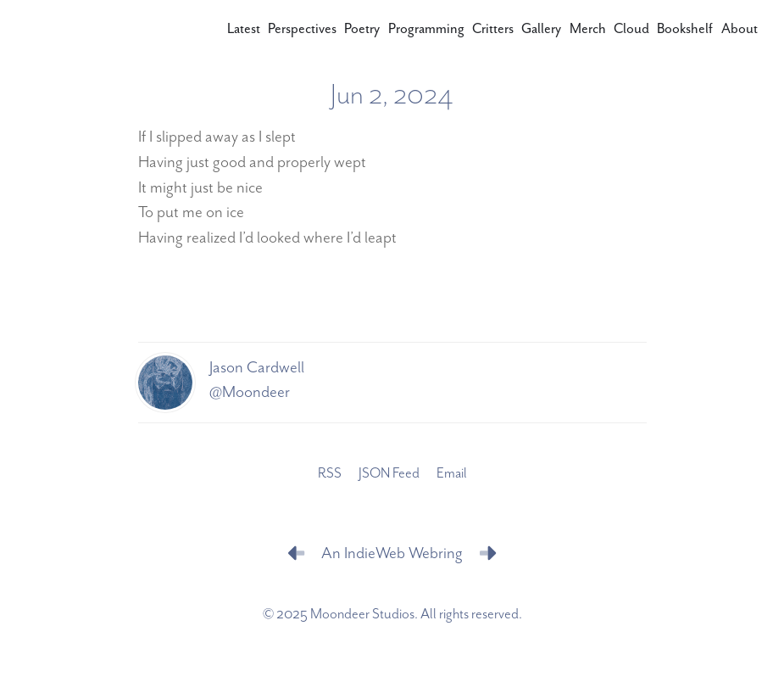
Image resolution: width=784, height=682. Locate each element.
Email (451, 474)
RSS (330, 474)
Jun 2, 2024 (392, 95)
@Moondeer (249, 392)
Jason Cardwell (256, 367)
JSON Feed (389, 474)
